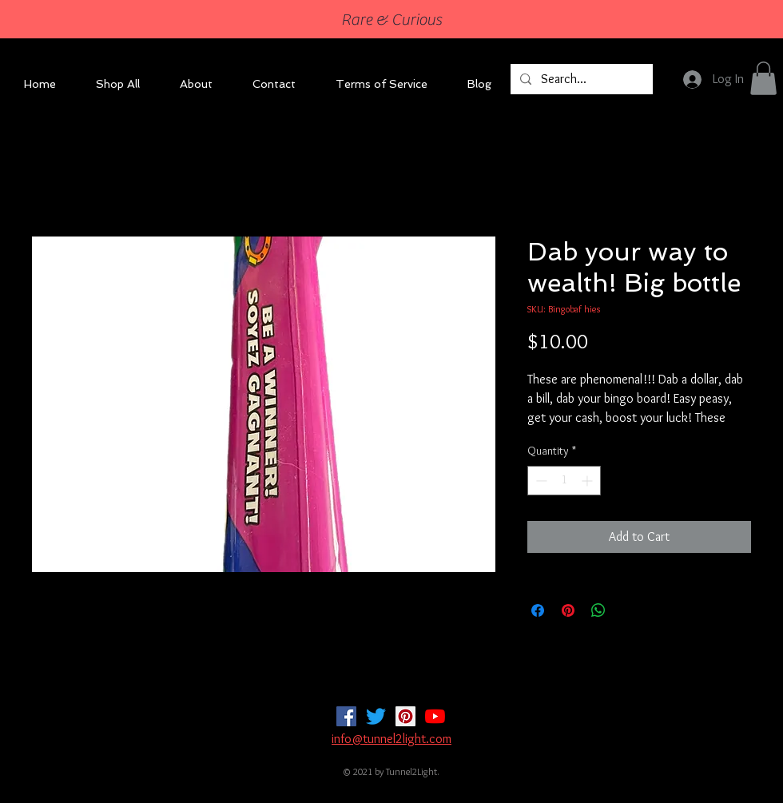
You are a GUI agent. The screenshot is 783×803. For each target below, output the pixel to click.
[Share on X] (628, 610)
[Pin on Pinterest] (568, 610)
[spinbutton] (564, 481)
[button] (763, 78)
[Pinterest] (405, 716)
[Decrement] (540, 481)
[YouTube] (435, 716)
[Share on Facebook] (537, 610)
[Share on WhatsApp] (598, 610)
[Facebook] (346, 716)
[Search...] (580, 79)
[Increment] (588, 481)
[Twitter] (376, 716)
